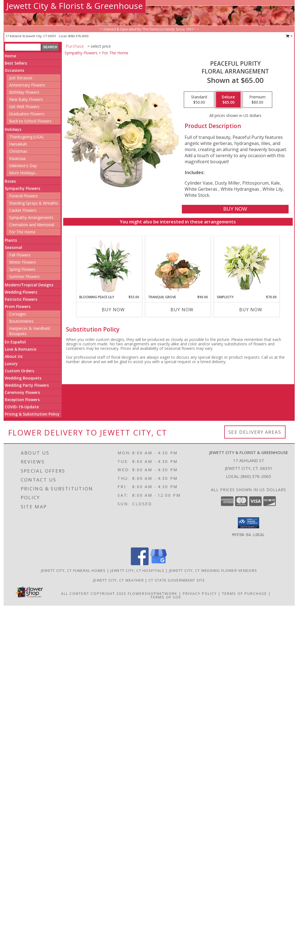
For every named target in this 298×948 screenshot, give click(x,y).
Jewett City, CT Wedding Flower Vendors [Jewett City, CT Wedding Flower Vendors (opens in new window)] (213, 570)
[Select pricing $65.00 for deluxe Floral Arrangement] (228, 100)
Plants (11, 240)
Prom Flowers (17, 306)
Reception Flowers (22, 399)
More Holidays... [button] (23, 172)
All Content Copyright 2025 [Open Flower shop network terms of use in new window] (93, 593)
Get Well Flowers (24, 106)
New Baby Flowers (26, 99)
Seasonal (13, 247)
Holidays (13, 129)
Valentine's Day (23, 165)
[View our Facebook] (140, 563)
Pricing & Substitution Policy (32, 414)
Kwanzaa (17, 158)
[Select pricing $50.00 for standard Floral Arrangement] (199, 100)
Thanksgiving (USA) (26, 136)
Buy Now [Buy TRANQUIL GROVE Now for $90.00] (181, 310)
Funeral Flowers (23, 195)
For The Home (22, 232)
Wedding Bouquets (23, 378)
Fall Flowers (19, 255)
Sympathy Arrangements (31, 217)
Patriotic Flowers (21, 299)
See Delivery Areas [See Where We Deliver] (254, 432)
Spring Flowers (22, 269)
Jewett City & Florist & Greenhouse (74, 5)
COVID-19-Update (22, 406)
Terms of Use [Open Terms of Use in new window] (166, 597)
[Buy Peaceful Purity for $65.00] (235, 209)
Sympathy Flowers (22, 188)
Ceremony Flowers (22, 392)
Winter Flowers (22, 262)
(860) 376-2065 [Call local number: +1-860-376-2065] (78, 36)
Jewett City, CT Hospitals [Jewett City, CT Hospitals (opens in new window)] (137, 570)
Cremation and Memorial (31, 224)
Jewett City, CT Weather (118, 580)
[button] (248, 522)
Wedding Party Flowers (27, 385)
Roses (10, 181)
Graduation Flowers (26, 113)
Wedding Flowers (21, 292)
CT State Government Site (177, 580)
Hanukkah (18, 144)
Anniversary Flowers (27, 85)
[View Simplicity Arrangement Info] (246, 265)
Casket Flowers (23, 210)
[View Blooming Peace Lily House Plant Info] (109, 265)
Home (10, 55)
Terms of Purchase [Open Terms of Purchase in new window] (244, 593)
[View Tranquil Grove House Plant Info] (178, 265)
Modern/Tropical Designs (29, 284)
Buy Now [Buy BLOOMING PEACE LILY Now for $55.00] (113, 310)
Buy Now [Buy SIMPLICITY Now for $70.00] (250, 310)
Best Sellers (16, 63)
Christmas (18, 151)
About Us (13, 356)
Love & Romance (20, 349)
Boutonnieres (21, 321)
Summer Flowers (24, 276)
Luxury (11, 363)
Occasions (14, 70)
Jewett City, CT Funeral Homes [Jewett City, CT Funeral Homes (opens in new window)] (73, 570)
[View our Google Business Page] (158, 563)
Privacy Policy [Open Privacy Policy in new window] (200, 593)
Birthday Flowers (24, 92)
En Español (15, 342)
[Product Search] (23, 47)
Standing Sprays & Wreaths (33, 203)
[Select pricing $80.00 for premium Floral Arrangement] (257, 100)
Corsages (17, 314)
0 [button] (289, 36)
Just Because (20, 77)
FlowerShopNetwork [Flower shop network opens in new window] (152, 593)
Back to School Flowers (30, 121)
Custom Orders (19, 370)
